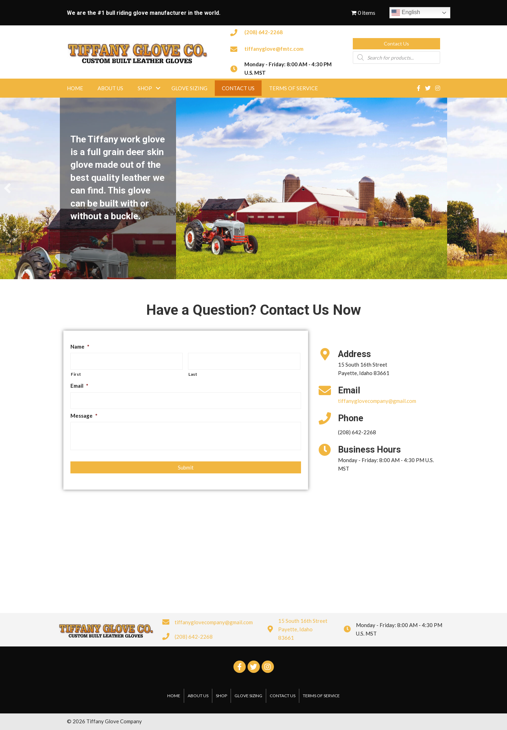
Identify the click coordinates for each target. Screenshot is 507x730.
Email (79, 385)
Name (79, 346)
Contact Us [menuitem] (238, 88)
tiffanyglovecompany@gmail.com (377, 401)
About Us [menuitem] (110, 88)
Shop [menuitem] (145, 88)
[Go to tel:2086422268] (284, 31)
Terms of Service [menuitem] (293, 88)
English (406, 12)
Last (193, 374)
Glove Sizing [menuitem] (189, 88)
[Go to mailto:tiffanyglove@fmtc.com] (284, 48)
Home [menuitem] (75, 88)
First (76, 374)
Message (84, 415)
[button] (396, 43)
